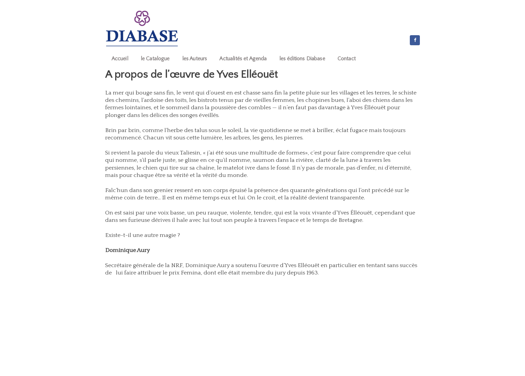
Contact (347, 59)
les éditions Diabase (302, 59)
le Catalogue (155, 59)
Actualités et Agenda (243, 59)
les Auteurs (194, 59)
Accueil (119, 59)
